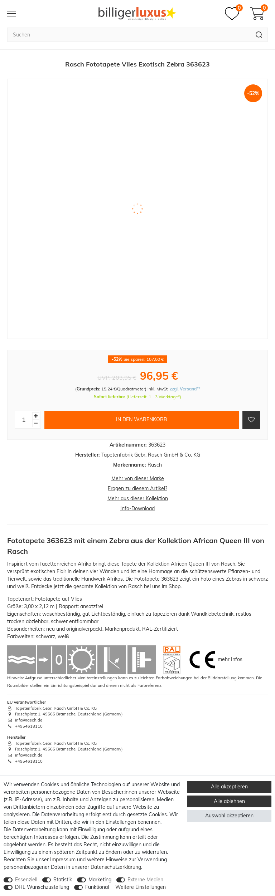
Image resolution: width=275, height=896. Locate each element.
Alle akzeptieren (229, 786)
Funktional (97, 887)
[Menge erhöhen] (35, 416)
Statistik (62, 879)
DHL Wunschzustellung (42, 887)
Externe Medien (145, 879)
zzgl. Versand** (185, 389)
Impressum (63, 859)
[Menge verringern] (35, 423)
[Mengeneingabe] (23, 419)
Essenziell (26, 879)
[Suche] (259, 35)
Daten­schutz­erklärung (116, 867)
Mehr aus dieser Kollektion (137, 498)
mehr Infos (230, 659)
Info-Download (137, 508)
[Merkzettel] (234, 13)
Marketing (99, 879)
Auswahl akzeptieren (229, 815)
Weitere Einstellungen (140, 887)
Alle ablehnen (229, 801)
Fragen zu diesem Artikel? (137, 488)
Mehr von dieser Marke (137, 478)
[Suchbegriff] (128, 35)
